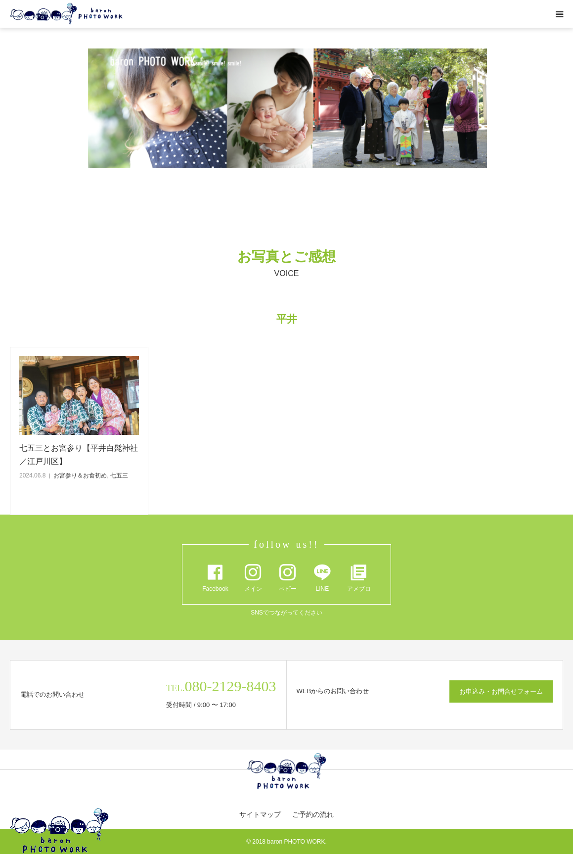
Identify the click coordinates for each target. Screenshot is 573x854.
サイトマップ (260, 814)
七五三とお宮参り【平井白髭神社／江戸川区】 (78, 455)
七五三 (119, 475)
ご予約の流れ (313, 814)
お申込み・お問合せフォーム (501, 691)
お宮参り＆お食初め (80, 475)
